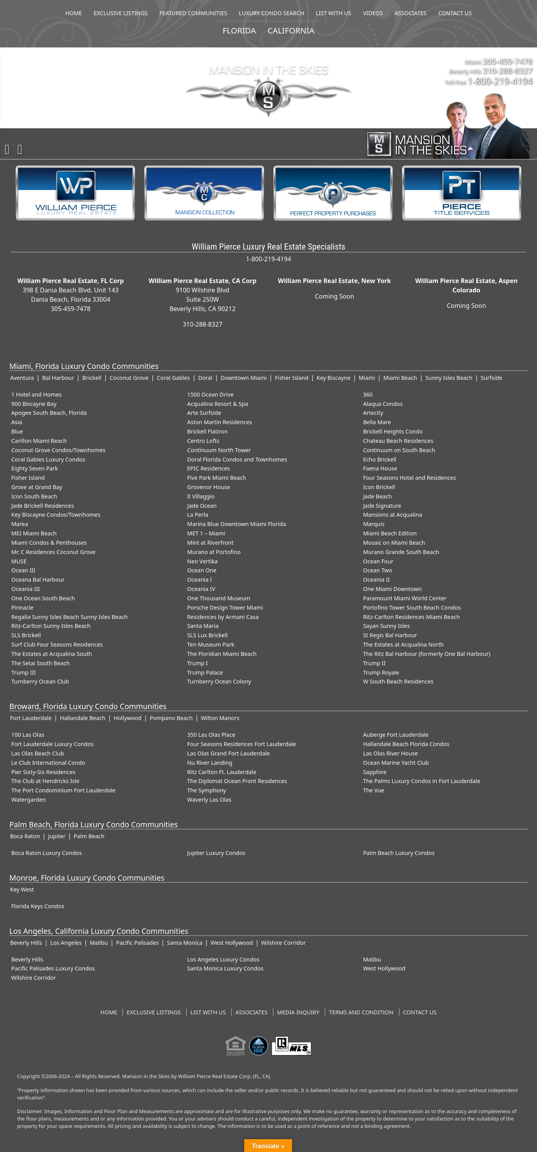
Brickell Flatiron (207, 431)
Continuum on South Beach (399, 450)
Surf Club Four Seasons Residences (57, 644)
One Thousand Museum (218, 598)
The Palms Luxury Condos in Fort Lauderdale (421, 781)
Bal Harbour (58, 377)
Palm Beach (89, 836)
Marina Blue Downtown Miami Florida (236, 524)
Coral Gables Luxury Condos (48, 459)
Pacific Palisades (137, 942)
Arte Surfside (204, 412)
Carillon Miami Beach (39, 440)
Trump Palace (205, 672)
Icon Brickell (379, 487)
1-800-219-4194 (499, 81)
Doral (205, 377)
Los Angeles (66, 942)
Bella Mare (377, 422)
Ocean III (23, 570)
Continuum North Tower (219, 450)
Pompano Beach (171, 718)
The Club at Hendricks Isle (45, 781)
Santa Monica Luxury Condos (225, 968)
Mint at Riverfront (210, 542)
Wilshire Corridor (283, 942)
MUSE (18, 561)
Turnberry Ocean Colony (219, 681)
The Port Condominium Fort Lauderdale (63, 790)
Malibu (99, 942)
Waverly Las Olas (209, 799)
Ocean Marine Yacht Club (396, 762)
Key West (22, 889)
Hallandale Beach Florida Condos (406, 744)
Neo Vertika (202, 561)
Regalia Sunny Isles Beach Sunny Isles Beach (69, 617)
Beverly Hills (26, 942)
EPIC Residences (208, 468)
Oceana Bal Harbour (38, 579)
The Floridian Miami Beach (222, 653)
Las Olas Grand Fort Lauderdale (228, 753)
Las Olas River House (390, 753)
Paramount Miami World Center (405, 598)
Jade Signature (382, 505)
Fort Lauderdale (31, 718)
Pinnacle (22, 607)
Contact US (420, 1012)
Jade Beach (377, 496)
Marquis (374, 524)
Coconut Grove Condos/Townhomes (58, 450)
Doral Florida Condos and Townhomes (237, 459)
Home (108, 1012)
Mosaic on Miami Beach (394, 542)
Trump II (374, 663)
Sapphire (375, 772)
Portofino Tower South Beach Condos (412, 607)
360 (368, 394)
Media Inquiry (298, 1012)
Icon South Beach (34, 496)
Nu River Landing (209, 762)
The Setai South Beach (40, 663)
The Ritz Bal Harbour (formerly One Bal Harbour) (426, 653)
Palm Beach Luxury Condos (399, 853)
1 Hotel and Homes (36, 394)
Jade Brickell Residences (42, 505)
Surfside (491, 377)
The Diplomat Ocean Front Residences (237, 781)
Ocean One (201, 570)
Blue (17, 431)
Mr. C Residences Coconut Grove (53, 552)
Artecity (373, 412)
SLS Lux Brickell (207, 635)
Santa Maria (203, 625)
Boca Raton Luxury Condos (46, 853)
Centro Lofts (203, 440)
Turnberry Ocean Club (40, 681)
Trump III (23, 672)
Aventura (22, 377)
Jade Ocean (202, 505)
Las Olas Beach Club (37, 753)
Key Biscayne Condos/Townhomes (55, 514)
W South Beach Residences (398, 681)
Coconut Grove (129, 377)
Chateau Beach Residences (398, 440)
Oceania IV (201, 589)
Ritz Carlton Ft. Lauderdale (221, 772)
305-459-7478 (507, 61)
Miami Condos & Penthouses (49, 542)
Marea (19, 524)
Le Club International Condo (48, 762)
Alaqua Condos (383, 403)
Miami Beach (400, 377)
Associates (252, 1012)
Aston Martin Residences (219, 422)
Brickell (91, 377)
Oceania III (25, 589)
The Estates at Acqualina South (51, 653)
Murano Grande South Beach (401, 552)
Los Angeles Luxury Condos (223, 959)
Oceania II (376, 579)
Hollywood (128, 718)
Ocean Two (377, 570)
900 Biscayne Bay (33, 403)
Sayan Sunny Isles (386, 625)
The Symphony (206, 790)
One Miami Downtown (392, 589)
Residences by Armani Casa (223, 617)
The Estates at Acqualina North (403, 644)
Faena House (380, 468)
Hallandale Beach (82, 718)
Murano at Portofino (214, 552)
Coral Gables (173, 377)
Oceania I (199, 579)
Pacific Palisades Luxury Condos (53, 968)
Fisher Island (291, 377)
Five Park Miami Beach (216, 477)
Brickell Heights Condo (393, 431)
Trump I (197, 663)
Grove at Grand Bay (36, 487)
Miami (367, 377)
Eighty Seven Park (34, 468)
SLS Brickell (26, 635)
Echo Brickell (379, 459)
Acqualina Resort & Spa (217, 403)
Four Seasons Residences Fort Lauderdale (241, 744)
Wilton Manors (220, 718)
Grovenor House (208, 487)
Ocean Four (378, 561)
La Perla (197, 514)
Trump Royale (381, 672)
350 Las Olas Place (211, 734)
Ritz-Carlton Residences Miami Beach (411, 617)
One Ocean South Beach (43, 598)
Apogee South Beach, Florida (49, 412)
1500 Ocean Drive (210, 394)
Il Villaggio (200, 496)
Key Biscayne (333, 377)
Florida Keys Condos (37, 906)
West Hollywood (232, 942)
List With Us (208, 1012)
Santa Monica (184, 942)
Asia (16, 422)
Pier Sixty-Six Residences (43, 772)
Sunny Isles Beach (448, 377)
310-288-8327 (507, 70)
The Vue (373, 790)
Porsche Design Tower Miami (225, 607)
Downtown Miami (243, 377)
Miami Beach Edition (390, 533)
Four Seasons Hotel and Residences (409, 477)
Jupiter (57, 836)
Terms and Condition (361, 1012)
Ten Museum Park (210, 644)
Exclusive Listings (154, 1012)
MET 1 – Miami (206, 533)
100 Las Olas (27, 734)
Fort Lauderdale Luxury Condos (52, 744)
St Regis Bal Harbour (390, 635)
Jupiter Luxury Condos (216, 853)
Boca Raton (25, 836)
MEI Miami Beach (34, 533)
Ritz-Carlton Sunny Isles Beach (51, 625)
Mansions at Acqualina (392, 514)
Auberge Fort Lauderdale (396, 734)
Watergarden (28, 799)
